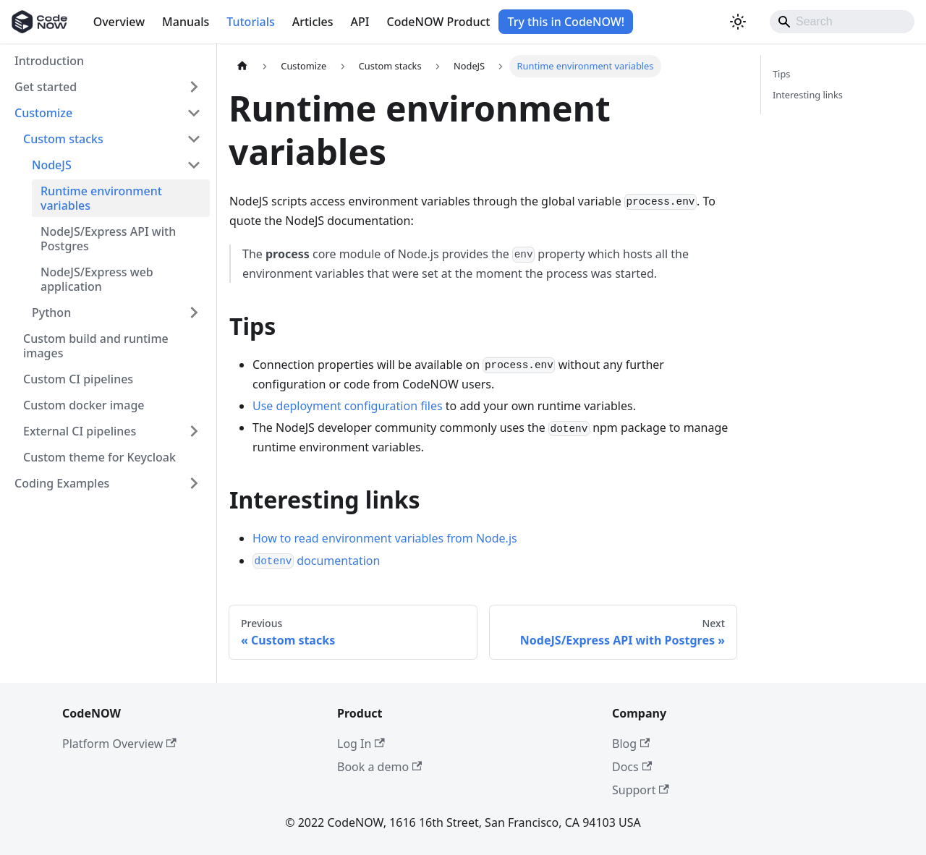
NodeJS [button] (52, 165)
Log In (361, 744)
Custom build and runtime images (96, 346)
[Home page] (242, 66)
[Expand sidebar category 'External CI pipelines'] (194, 431)
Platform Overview (119, 744)
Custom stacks (63, 139)
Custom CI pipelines (78, 379)
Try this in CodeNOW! (565, 22)
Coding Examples (61, 483)
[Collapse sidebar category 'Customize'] (194, 112)
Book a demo (379, 767)
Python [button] (51, 312)
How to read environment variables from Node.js (384, 538)
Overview (119, 22)
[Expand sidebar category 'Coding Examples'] (194, 483)
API (360, 22)
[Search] (842, 21)
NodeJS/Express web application (97, 279)
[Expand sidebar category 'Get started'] (194, 86)
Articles (313, 22)
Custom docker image (84, 405)
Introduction (49, 61)
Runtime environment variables (101, 198)
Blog (631, 744)
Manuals (185, 22)
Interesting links (808, 94)
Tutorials (250, 22)
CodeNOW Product (438, 22)
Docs (632, 767)
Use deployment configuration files (347, 406)
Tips (781, 73)
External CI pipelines (79, 431)
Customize (43, 113)
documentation (316, 561)
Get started (45, 87)
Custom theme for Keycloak (99, 457)
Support (640, 790)
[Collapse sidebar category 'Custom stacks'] (194, 138)
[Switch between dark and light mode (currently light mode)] (737, 21)
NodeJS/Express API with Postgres (108, 239)
